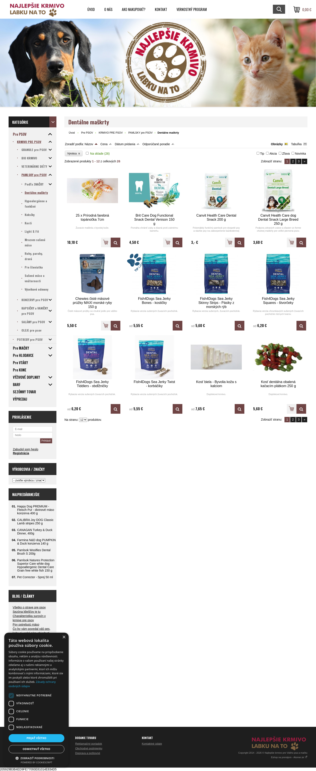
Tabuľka (296, 144)
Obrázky (277, 144)
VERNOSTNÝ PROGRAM (192, 9)
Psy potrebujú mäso (26, 624)
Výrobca (73, 153)
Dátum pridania (125, 144)
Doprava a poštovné (87, 753)
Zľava (286, 153)
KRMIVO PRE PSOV (111, 132)
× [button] (63, 637)
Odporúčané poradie (156, 144)
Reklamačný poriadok (88, 743)
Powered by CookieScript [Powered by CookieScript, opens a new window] (36, 762)
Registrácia (21, 453)
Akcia (273, 153)
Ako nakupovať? (133, 9)
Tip (262, 153)
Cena (103, 144)
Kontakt (161, 9)
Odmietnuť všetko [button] (36, 749)
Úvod (91, 9)
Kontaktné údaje (152, 743)
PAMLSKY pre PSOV (140, 132)
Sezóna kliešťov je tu (27, 611)
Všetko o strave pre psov (29, 607)
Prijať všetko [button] (37, 738)
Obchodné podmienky (88, 748)
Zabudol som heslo (25, 449)
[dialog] (36, 700)
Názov (89, 144)
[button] (36, 758)
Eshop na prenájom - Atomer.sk (289, 757)
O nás (108, 9)
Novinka (300, 153)
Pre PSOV (87, 132)
